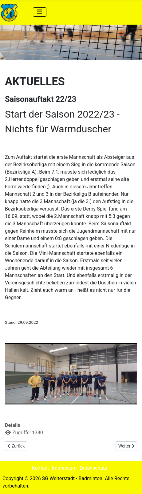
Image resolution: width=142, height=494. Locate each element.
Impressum (64, 468)
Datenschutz (93, 468)
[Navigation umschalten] (39, 12)
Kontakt (40, 468)
